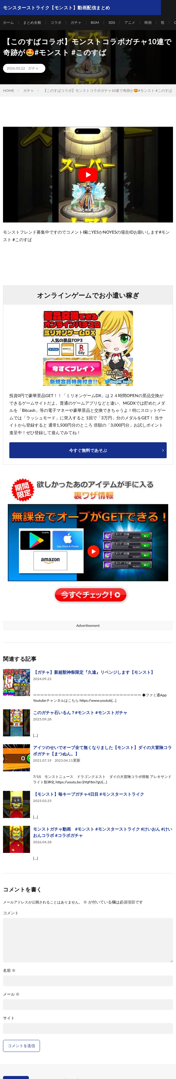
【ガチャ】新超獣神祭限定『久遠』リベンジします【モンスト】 (94, 672)
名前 (9, 970)
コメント (11, 913)
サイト (9, 1018)
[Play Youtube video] (88, 174)
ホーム (8, 22)
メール (11, 994)
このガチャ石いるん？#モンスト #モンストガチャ (80, 712)
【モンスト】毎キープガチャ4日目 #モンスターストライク (88, 794)
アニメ (129, 22)
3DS (111, 22)
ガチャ (76, 22)
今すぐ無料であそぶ (88, 450)
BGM (95, 22)
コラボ (55, 22)
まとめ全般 (32, 22)
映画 (148, 22)
